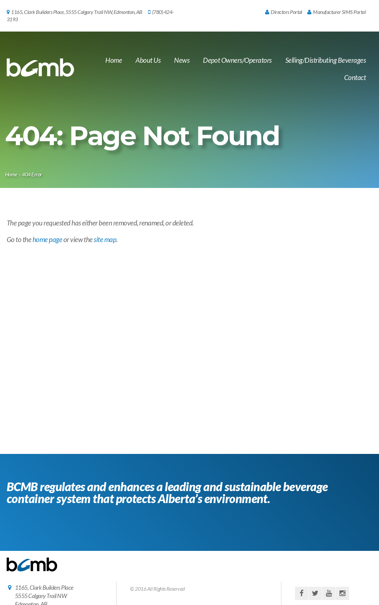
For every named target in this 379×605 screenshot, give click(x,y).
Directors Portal (283, 12)
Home (113, 60)
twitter (315, 593)
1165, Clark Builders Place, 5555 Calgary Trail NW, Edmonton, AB (74, 12)
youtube (328, 593)
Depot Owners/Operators (237, 60)
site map (105, 239)
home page (47, 239)
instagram (342, 593)
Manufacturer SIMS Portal (336, 12)
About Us (148, 60)
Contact (355, 77)
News (181, 60)
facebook (301, 593)
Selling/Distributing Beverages (325, 60)
